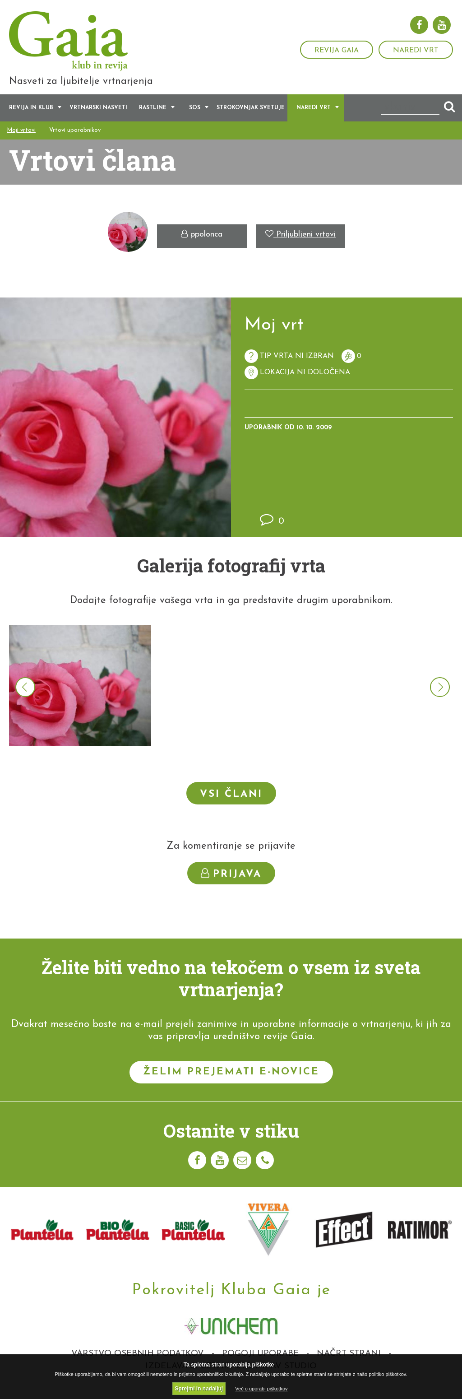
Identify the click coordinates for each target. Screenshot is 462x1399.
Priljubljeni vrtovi (300, 243)
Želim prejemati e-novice (231, 1080)
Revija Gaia (336, 50)
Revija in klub (31, 116)
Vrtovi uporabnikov (75, 139)
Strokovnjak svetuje (251, 116)
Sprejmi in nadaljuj (199, 1388)
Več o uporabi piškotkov (261, 1388)
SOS (194, 116)
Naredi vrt (416, 50)
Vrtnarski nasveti (98, 116)
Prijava (231, 882)
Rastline (152, 116)
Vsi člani (231, 803)
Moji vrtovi (21, 139)
